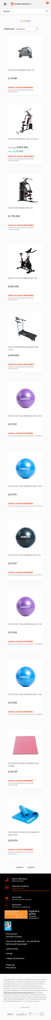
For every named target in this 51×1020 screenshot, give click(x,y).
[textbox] (22, 11)
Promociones (11, 934)
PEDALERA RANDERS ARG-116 (21, 70)
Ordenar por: (9, 29)
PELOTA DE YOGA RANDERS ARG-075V (25, 416)
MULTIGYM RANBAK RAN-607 (20, 208)
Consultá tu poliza (14, 937)
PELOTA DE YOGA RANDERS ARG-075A (25, 486)
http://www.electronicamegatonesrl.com (19, 992)
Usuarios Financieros (34, 917)
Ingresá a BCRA (34, 912)
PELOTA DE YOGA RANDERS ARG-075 (24, 555)
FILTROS (27, 21)
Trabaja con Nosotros (15, 958)
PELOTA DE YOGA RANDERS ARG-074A (25, 694)
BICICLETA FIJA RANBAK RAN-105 (22, 278)
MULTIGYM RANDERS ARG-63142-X (23, 139)
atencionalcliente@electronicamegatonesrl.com (14, 891)
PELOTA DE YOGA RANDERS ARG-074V (25, 624)
